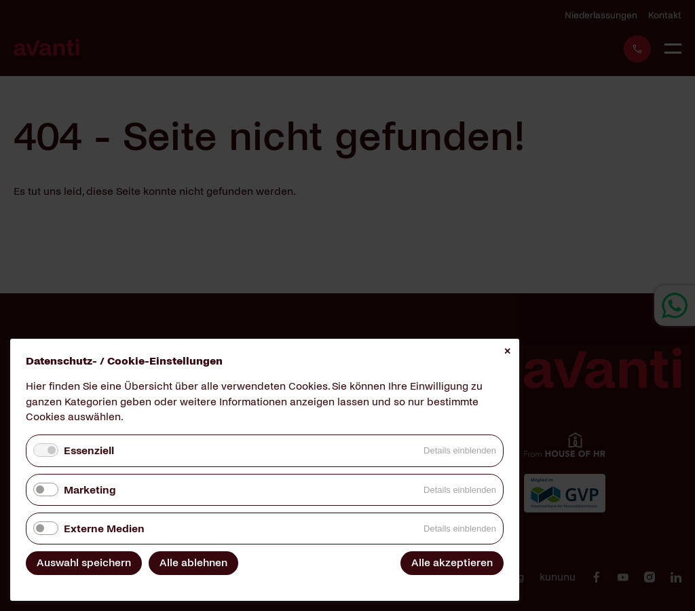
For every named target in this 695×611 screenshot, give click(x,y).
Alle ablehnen (193, 562)
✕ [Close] (507, 351)
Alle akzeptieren (452, 562)
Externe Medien (104, 528)
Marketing (89, 490)
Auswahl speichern (84, 562)
